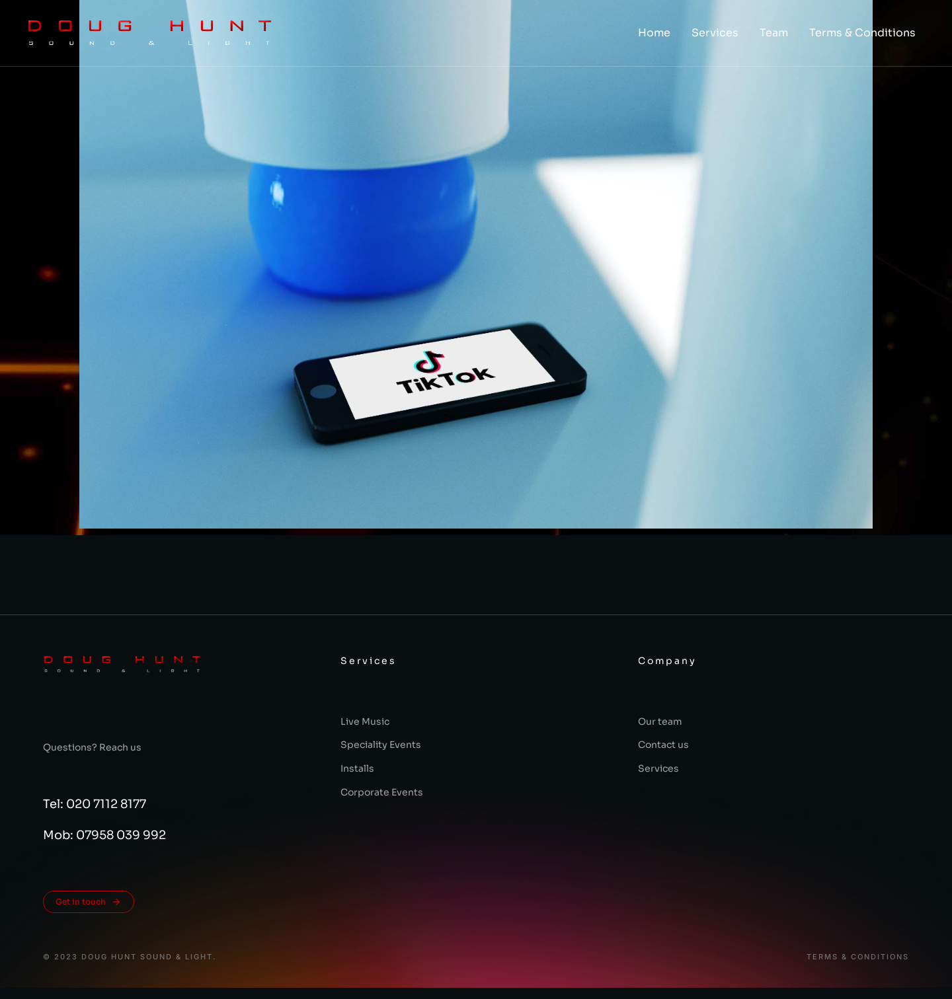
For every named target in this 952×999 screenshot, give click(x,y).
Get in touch (89, 902)
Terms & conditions (858, 957)
